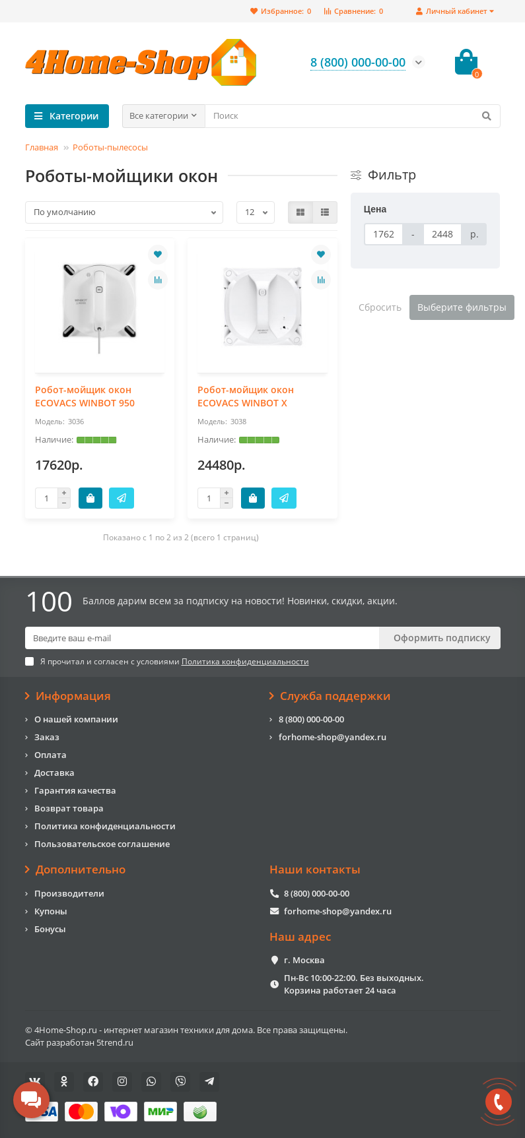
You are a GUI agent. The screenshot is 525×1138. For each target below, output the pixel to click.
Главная (41, 147)
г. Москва (304, 960)
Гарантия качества (75, 790)
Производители (69, 893)
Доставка (54, 772)
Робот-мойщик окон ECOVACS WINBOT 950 (85, 396)
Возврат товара (69, 808)
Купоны (50, 911)
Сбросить (380, 307)
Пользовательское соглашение (102, 844)
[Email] (202, 638)
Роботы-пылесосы (110, 147)
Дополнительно (75, 869)
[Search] (353, 116)
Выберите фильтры (462, 307)
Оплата (50, 755)
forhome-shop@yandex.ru (332, 737)
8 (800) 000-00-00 (311, 719)
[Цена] (383, 234)
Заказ (46, 737)
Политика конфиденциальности (105, 826)
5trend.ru (114, 1042)
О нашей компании (76, 719)
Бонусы (50, 929)
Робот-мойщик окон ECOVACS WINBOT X (245, 396)
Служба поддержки (330, 696)
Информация (68, 696)
